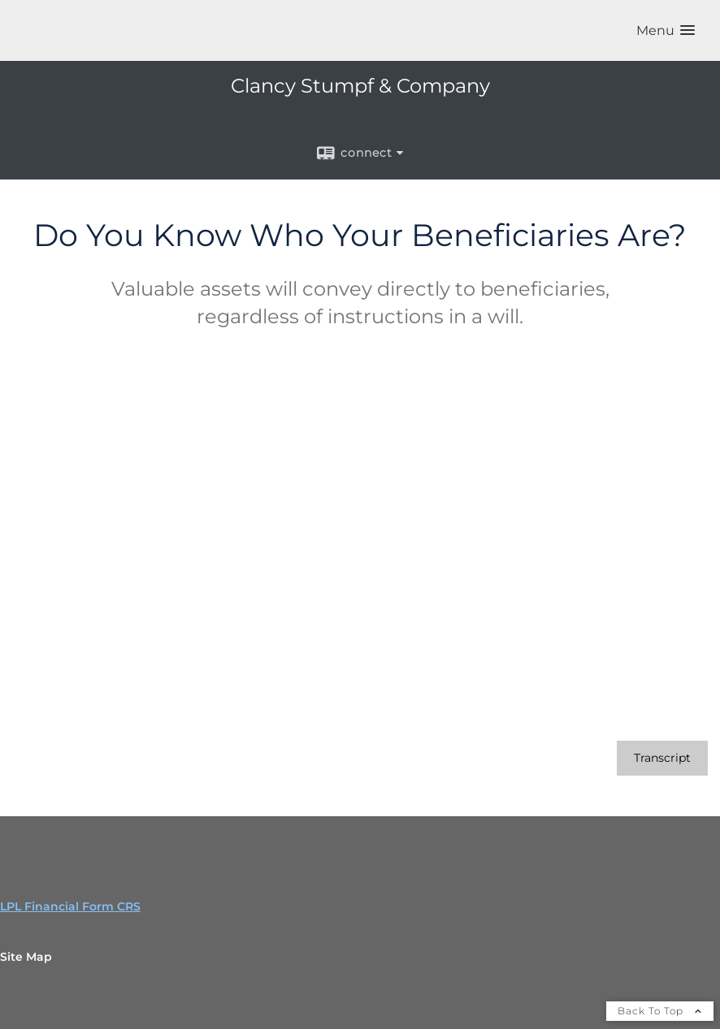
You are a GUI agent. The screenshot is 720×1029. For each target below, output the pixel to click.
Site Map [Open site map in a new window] (26, 956)
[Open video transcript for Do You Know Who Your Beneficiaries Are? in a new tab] (662, 758)
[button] (665, 30)
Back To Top (660, 1011)
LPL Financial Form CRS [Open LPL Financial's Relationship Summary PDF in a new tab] (70, 906)
